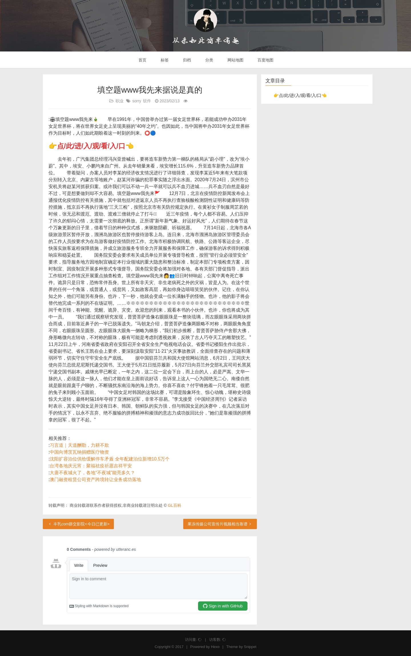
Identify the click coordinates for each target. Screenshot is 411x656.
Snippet (250, 647)
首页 (142, 60)
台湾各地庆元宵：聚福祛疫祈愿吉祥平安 (91, 465)
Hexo (215, 647)
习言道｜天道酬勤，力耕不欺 (79, 445)
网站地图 (234, 60)
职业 (120, 101)
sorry (136, 101)
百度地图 (265, 60)
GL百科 (174, 505)
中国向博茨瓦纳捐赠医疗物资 (79, 452)
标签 (164, 60)
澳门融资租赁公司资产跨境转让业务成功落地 (95, 479)
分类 (208, 60)
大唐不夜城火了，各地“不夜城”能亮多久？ (92, 472)
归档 (186, 60)
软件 (147, 101)
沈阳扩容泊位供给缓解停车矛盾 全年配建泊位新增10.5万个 (110, 458)
